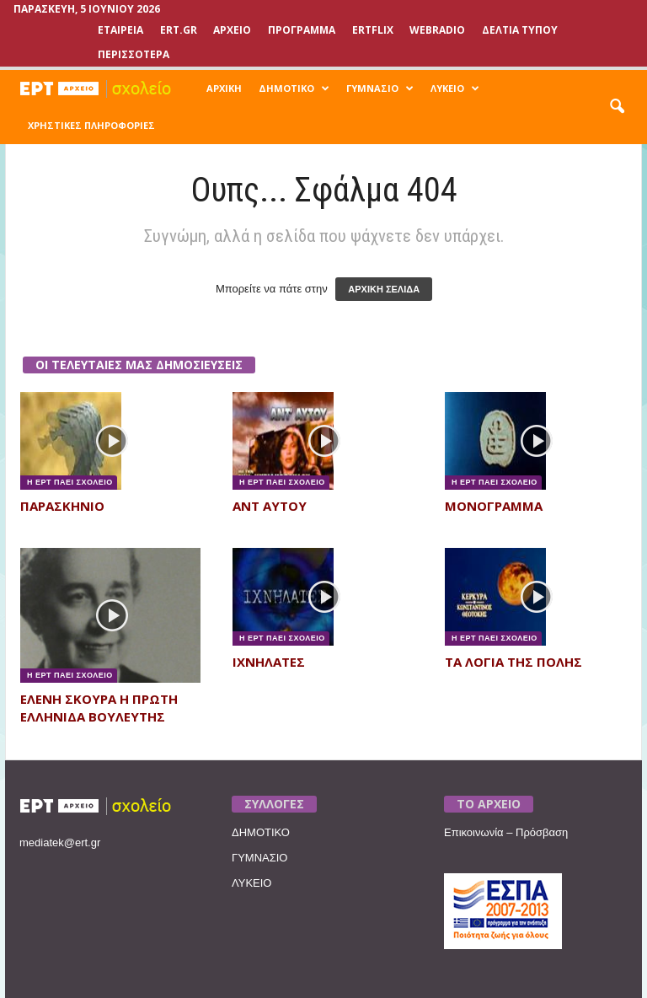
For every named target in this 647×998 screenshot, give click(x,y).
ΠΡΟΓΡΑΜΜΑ (301, 30)
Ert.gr (178, 30)
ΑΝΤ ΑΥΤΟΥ (270, 505)
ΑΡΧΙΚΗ (224, 88)
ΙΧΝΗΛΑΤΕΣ (269, 661)
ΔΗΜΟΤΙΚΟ (294, 88)
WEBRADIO (437, 30)
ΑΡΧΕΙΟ (232, 30)
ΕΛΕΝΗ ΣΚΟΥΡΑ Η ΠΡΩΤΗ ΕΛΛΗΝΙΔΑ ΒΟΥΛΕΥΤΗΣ (99, 707)
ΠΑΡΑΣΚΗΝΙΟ (62, 505)
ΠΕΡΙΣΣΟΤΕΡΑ (133, 54)
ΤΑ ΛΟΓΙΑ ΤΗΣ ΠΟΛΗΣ (513, 661)
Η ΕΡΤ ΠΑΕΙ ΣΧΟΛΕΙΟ (68, 482)
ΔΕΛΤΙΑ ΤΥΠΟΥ (520, 30)
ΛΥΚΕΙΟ (454, 88)
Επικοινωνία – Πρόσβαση (506, 832)
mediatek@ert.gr (59, 842)
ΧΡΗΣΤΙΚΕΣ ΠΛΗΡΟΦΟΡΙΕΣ (91, 125)
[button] (616, 107)
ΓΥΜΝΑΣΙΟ (380, 88)
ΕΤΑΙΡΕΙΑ (120, 30)
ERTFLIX (372, 30)
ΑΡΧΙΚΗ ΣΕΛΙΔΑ (384, 289)
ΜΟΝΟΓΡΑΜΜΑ (494, 505)
